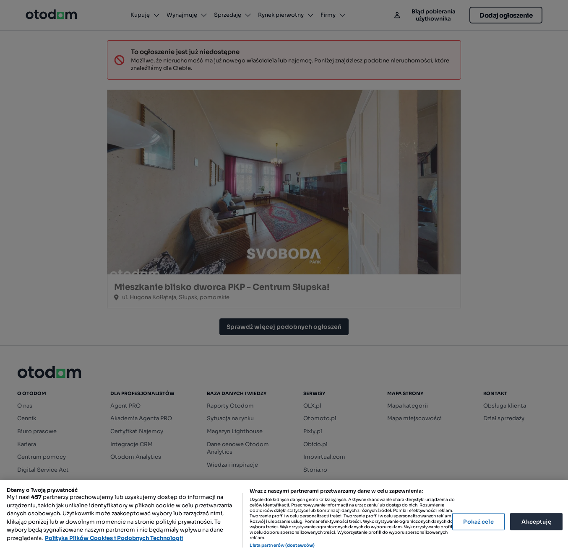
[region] (284, 519)
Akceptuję (536, 521)
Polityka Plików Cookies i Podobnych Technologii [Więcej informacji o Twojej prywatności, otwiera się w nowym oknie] (114, 538)
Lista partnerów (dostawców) (282, 545)
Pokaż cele (478, 521)
